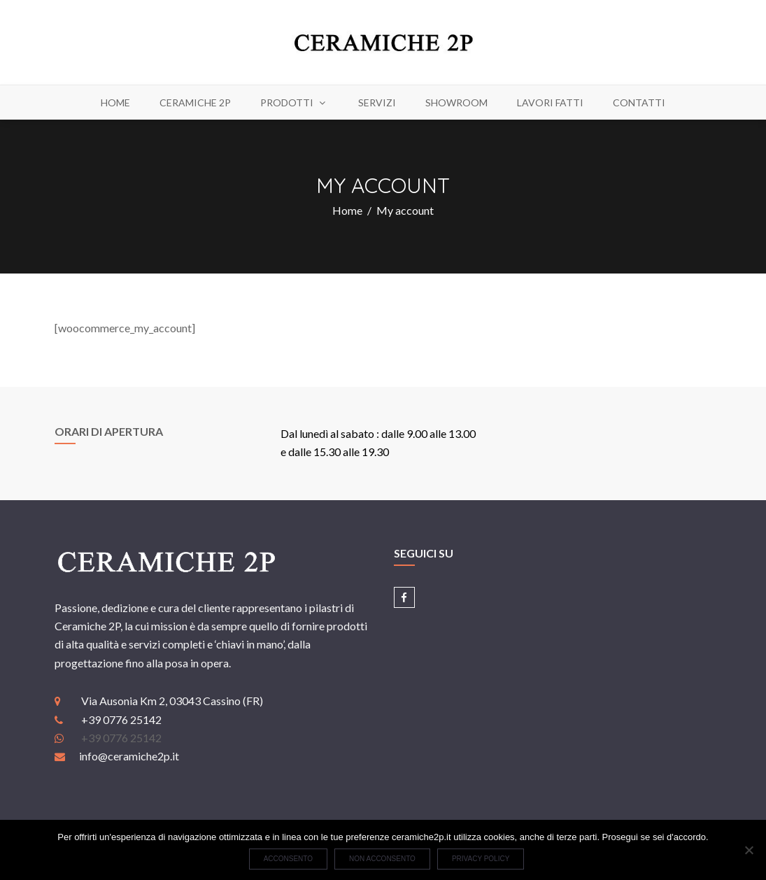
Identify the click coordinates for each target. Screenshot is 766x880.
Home (347, 210)
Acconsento (288, 859)
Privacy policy (480, 859)
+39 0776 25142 (121, 737)
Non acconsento (382, 859)
